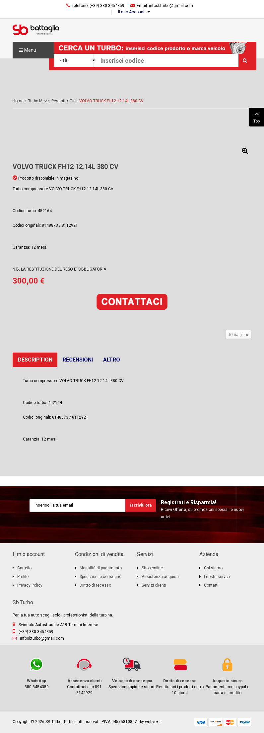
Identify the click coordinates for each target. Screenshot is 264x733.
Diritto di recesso (95, 585)
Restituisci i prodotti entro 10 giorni (180, 675)
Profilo (23, 576)
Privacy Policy (29, 585)
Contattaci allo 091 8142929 (84, 675)
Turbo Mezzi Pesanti (46, 101)
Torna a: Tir (238, 334)
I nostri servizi (217, 576)
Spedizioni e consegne (100, 576)
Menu (27, 50)
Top (256, 116)
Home (18, 101)
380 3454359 (36, 672)
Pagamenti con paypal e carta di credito (227, 675)
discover (215, 722)
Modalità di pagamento (101, 568)
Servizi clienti (154, 585)
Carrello (24, 568)
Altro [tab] (111, 360)
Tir (72, 101)
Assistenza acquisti (160, 576)
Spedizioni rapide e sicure (132, 672)
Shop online (152, 568)
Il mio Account (131, 12)
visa (201, 722)
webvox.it (153, 721)
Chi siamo (213, 568)
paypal (244, 722)
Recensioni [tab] (78, 360)
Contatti (211, 585)
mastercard (230, 722)
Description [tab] (35, 360)
